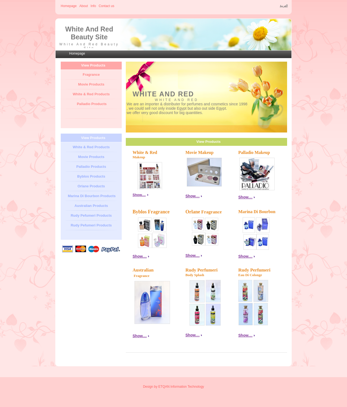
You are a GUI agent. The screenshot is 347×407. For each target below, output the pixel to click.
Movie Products (91, 84)
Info (93, 6)
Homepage (69, 6)
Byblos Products (91, 176)
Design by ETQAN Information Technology (173, 387)
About (83, 6)
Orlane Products (91, 186)
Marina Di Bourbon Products (91, 196)
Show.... (192, 196)
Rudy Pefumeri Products (91, 215)
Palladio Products (92, 104)
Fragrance (91, 74)
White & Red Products (91, 94)
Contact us (106, 6)
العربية (284, 5)
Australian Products (91, 206)
